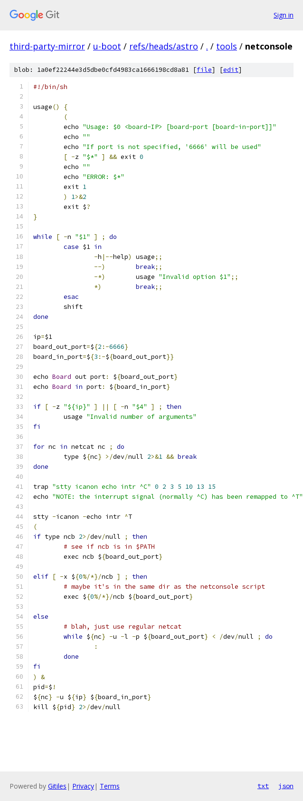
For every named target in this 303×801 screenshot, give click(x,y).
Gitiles (57, 786)
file (204, 70)
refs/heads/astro (163, 46)
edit (230, 70)
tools (226, 46)
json (286, 785)
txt (263, 785)
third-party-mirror (47, 46)
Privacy (83, 786)
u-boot (107, 46)
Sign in (284, 15)
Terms (110, 786)
